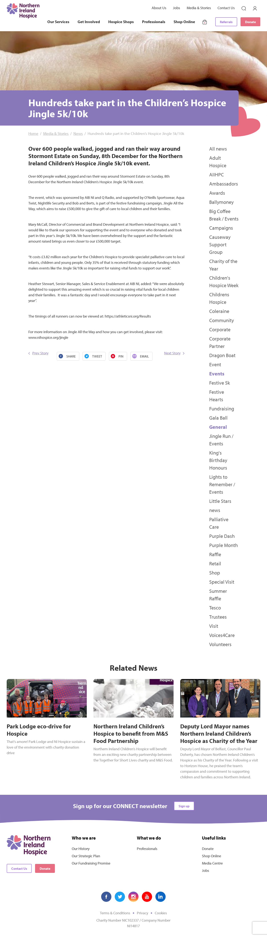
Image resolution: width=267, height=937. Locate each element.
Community (221, 320)
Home (33, 133)
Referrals (226, 22)
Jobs (176, 7)
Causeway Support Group (219, 244)
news (214, 510)
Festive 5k (219, 383)
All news (218, 149)
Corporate (219, 329)
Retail (215, 563)
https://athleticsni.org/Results (128, 316)
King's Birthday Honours (218, 460)
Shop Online (184, 21)
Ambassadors (223, 184)
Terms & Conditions (115, 913)
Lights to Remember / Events (222, 484)
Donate (250, 22)
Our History (80, 848)
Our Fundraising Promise (91, 863)
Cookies (161, 913)
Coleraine (219, 311)
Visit (213, 626)
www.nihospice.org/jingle (48, 337)
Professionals (153, 21)
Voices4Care (222, 635)
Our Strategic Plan (86, 856)
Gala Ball (218, 418)
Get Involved (89, 21)
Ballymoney (221, 202)
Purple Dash (222, 536)
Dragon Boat (222, 355)
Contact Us (226, 7)
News (78, 133)
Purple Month (223, 545)
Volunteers (220, 644)
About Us (159, 7)
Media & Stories (199, 7)
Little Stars (220, 501)
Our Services (58, 21)
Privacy (142, 913)
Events (216, 373)
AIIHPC (216, 174)
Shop (214, 572)
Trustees (218, 617)
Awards (217, 193)
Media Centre (212, 863)
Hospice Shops (121, 21)
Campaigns (221, 228)
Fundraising (221, 408)
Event (215, 364)
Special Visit (221, 582)
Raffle (215, 554)
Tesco (215, 607)
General (218, 427)
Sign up (184, 806)
